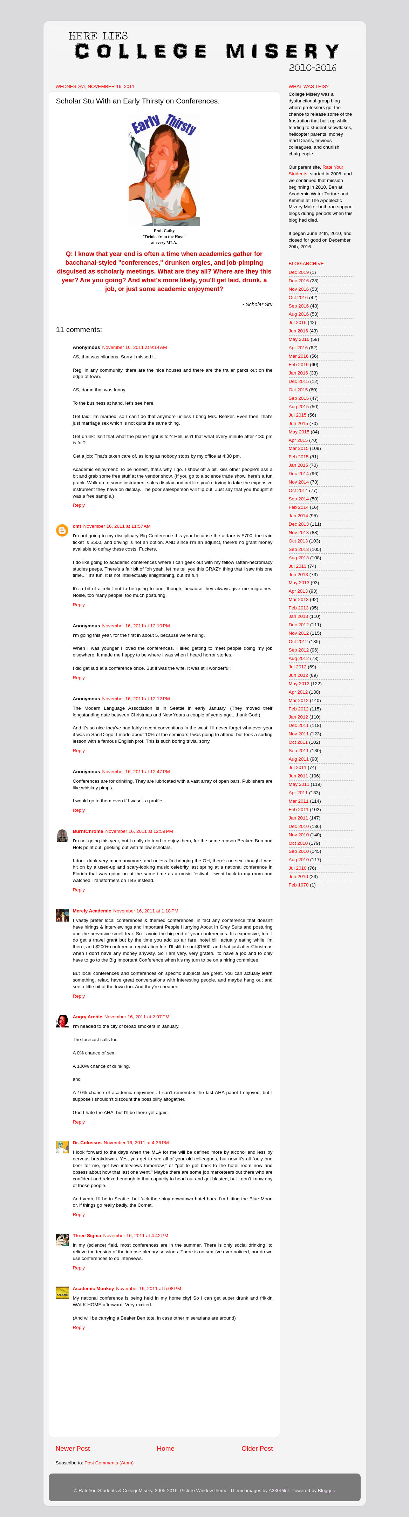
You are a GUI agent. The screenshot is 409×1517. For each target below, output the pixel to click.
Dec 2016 (299, 280)
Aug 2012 (299, 658)
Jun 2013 (298, 574)
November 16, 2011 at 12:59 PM (139, 831)
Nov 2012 (299, 633)
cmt (77, 526)
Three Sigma (87, 1235)
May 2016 (299, 339)
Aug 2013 (299, 557)
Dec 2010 (299, 826)
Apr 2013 (298, 591)
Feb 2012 (299, 709)
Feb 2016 (299, 364)
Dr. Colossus (87, 1142)
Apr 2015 (298, 440)
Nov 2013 (299, 532)
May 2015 (299, 431)
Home (166, 1448)
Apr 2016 (298, 347)
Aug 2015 (299, 406)
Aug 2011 (299, 759)
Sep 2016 (299, 306)
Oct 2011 (298, 742)
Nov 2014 (299, 482)
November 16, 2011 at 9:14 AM (134, 347)
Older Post (257, 1448)
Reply (79, 505)
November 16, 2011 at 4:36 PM (136, 1142)
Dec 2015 (299, 381)
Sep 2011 (299, 750)
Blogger (326, 1490)
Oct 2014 (298, 490)
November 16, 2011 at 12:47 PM (136, 771)
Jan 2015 (298, 465)
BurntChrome (88, 831)
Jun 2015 (298, 423)
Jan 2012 (298, 717)
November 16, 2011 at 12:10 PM (136, 625)
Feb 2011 (299, 809)
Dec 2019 (299, 272)
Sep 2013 (299, 549)
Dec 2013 (299, 524)
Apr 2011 (298, 792)
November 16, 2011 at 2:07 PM (137, 1016)
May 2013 (299, 582)
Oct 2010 (298, 843)
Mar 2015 (299, 448)
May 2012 (299, 683)
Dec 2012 (299, 624)
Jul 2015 (298, 415)
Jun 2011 (298, 775)
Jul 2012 (298, 666)
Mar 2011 (299, 801)
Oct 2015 (298, 389)
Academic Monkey (93, 1288)
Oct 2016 (298, 297)
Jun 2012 (298, 675)
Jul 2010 (298, 868)
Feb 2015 (299, 456)
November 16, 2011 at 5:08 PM (148, 1288)
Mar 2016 (299, 356)
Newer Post (73, 1448)
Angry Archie (87, 1016)
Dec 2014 (299, 473)
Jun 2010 (298, 876)
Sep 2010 (299, 851)
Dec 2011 (299, 725)
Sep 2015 (299, 398)
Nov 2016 (299, 289)
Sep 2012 (299, 650)
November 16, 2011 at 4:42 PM (136, 1235)
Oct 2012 (298, 641)
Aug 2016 (299, 314)
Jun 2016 (298, 330)
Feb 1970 (299, 885)
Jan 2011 (298, 818)
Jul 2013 (298, 566)
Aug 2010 (299, 859)
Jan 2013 (298, 616)
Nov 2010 (299, 834)
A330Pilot (279, 1490)
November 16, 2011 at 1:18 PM (145, 910)
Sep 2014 (299, 498)
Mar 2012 (299, 700)
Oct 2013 (298, 541)
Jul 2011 (298, 767)
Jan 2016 (298, 373)
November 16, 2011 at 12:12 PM (136, 698)
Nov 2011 (299, 733)
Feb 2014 (299, 507)
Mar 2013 (299, 599)
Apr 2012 (298, 692)
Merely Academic (92, 910)
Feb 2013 (299, 608)
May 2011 (299, 784)
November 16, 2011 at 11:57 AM (117, 526)
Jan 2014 (298, 515)
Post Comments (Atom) (109, 1462)
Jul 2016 (298, 322)
